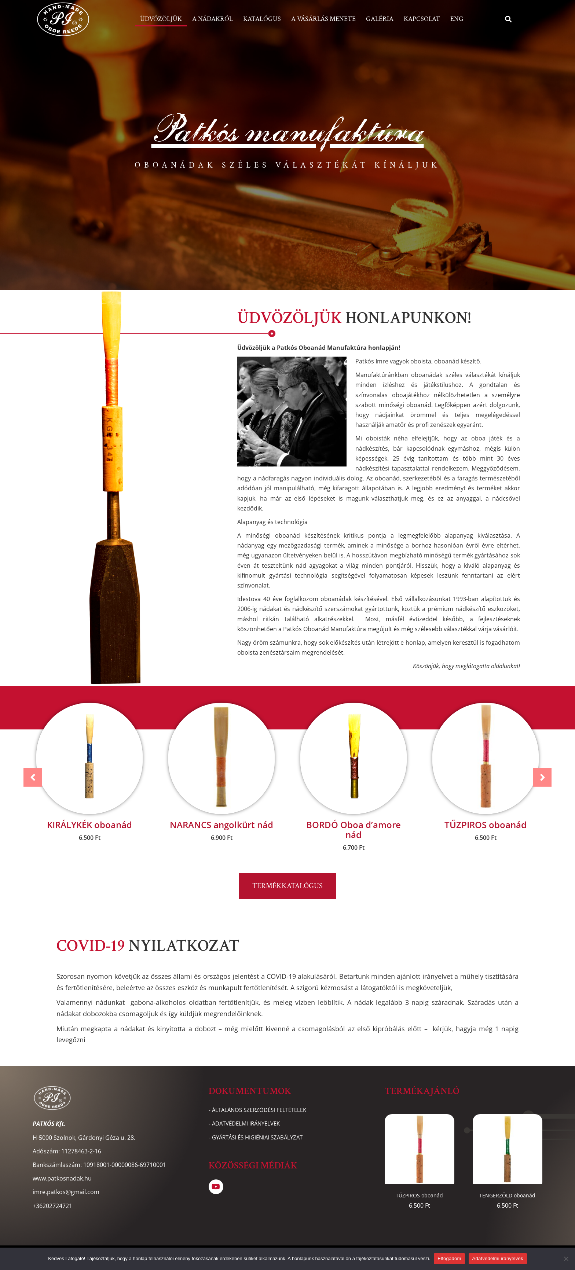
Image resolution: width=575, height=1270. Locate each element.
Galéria (379, 19)
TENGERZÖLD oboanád (507, 1195)
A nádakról (212, 19)
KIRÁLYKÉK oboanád (89, 825)
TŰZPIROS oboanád (485, 825)
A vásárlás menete (323, 19)
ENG (457, 19)
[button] (508, 19)
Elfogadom (449, 1258)
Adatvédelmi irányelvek (497, 1258)
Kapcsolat (422, 19)
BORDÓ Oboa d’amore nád (353, 830)
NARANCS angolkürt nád (221, 825)
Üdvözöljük (161, 19)
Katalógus (262, 19)
